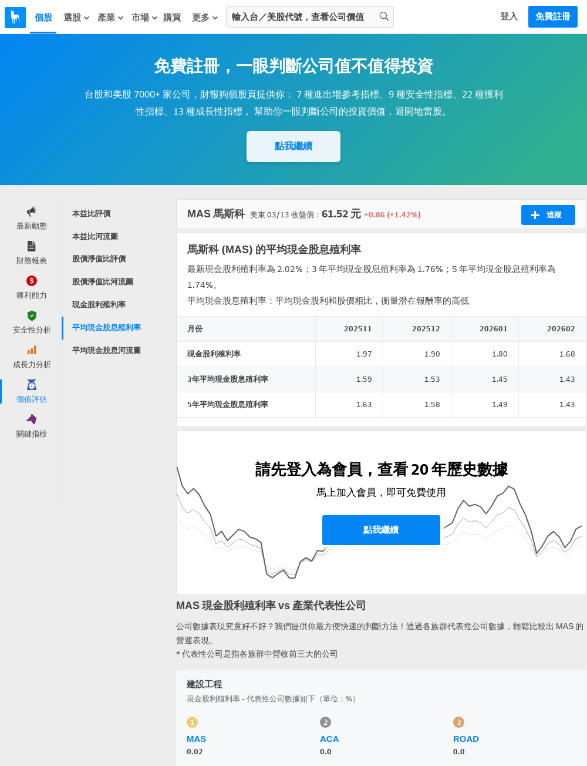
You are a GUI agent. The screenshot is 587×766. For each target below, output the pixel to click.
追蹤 (546, 215)
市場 (144, 17)
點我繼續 (293, 146)
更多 (205, 17)
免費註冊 (553, 16)
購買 (172, 17)
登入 (509, 16)
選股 (76, 17)
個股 (43, 17)
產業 (110, 17)
